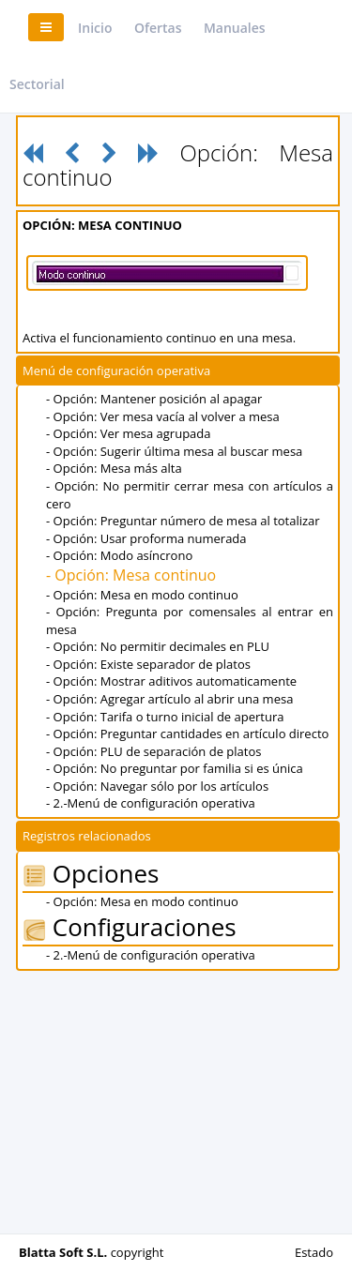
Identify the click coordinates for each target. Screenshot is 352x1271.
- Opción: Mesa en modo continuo (142, 594)
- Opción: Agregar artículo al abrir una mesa (169, 698)
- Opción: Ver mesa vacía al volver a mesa (163, 416)
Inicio (95, 28)
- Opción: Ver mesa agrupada (128, 433)
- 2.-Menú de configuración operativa (150, 802)
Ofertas (158, 28)
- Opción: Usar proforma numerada (146, 538)
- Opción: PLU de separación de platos (153, 751)
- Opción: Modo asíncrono (119, 555)
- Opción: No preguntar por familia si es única (174, 768)
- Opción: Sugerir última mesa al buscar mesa (174, 451)
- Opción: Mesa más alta (114, 468)
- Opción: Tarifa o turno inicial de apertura (164, 716)
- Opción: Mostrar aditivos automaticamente (171, 681)
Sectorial (37, 84)
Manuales (235, 28)
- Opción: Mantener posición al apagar (154, 398)
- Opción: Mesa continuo (131, 575)
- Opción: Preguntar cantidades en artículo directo (187, 733)
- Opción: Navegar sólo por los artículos (157, 786)
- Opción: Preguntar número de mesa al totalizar (183, 520)
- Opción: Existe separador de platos (148, 664)
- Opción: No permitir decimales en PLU (157, 646)
